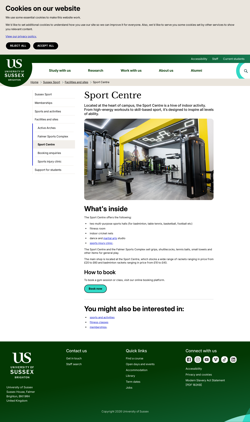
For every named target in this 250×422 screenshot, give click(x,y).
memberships (98, 327)
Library (130, 375)
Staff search (74, 364)
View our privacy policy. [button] (21, 36)
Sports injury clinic (49, 161)
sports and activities (102, 317)
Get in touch (74, 358)
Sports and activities (48, 111)
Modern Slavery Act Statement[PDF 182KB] (205, 383)
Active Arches (47, 128)
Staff (215, 59)
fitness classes (99, 322)
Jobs (129, 387)
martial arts (110, 238)
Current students (233, 59)
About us (166, 70)
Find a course (134, 358)
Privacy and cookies (199, 374)
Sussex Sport (43, 94)
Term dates (133, 381)
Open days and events (140, 364)
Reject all (18, 45)
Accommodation (136, 370)
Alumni (196, 70)
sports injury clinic (101, 243)
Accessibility (199, 59)
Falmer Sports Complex (53, 136)
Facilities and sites (46, 119)
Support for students (48, 170)
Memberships (43, 103)
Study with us (60, 70)
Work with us (131, 70)
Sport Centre (46, 144)
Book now (95, 288)
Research (95, 70)
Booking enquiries (49, 153)
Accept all (45, 45)
